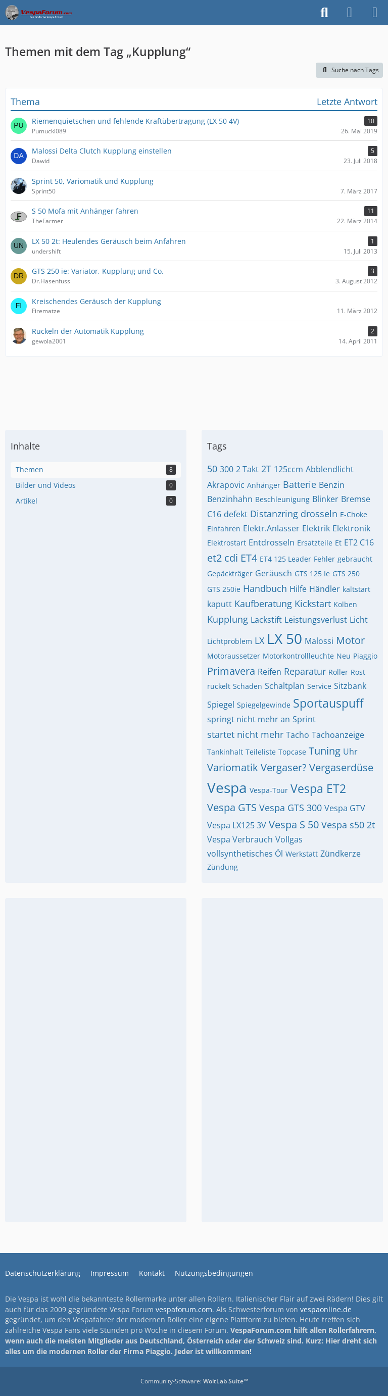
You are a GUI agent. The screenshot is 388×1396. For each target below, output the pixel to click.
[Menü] (375, 13)
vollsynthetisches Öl (245, 853)
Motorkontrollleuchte (298, 656)
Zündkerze (340, 853)
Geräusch (273, 573)
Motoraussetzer (233, 656)
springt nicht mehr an (248, 719)
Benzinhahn (230, 499)
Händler (324, 588)
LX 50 (284, 638)
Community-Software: (194, 1381)
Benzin (332, 484)
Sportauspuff (328, 703)
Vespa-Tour (269, 790)
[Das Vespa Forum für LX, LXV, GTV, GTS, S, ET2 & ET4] (38, 13)
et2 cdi (222, 558)
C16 (214, 514)
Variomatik (232, 767)
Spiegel (220, 704)
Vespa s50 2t (348, 825)
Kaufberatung (263, 603)
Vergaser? (284, 767)
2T (266, 469)
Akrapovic (226, 484)
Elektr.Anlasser (271, 528)
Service (319, 686)
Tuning (325, 751)
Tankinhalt (225, 752)
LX (259, 640)
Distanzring (274, 514)
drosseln (319, 514)
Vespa (227, 787)
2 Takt (247, 469)
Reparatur (305, 671)
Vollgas (289, 839)
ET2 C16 (359, 542)
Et (338, 542)
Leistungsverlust (315, 619)
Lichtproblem (229, 641)
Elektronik (351, 528)
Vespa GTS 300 (290, 808)
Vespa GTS (232, 807)
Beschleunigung (282, 499)
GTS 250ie (223, 589)
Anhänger (263, 485)
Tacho (297, 734)
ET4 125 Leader (285, 559)
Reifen (269, 671)
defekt (236, 514)
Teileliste (261, 752)
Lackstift (266, 619)
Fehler (324, 559)
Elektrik (316, 528)
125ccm (288, 469)
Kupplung (227, 619)
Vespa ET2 (318, 788)
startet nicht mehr (245, 734)
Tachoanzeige (338, 734)
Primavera (231, 671)
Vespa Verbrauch (240, 839)
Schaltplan (285, 685)
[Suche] (324, 13)
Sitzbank (350, 685)
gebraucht (354, 559)
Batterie (299, 484)
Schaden (247, 686)
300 (226, 469)
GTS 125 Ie (312, 573)
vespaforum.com (184, 1309)
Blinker (325, 499)
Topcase (292, 752)
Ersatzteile (314, 542)
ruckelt (218, 686)
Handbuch (265, 588)
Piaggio (365, 656)
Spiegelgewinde (263, 705)
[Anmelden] (350, 12)
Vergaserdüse (341, 767)
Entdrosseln (272, 542)
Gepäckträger (230, 573)
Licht (359, 619)
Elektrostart (226, 542)
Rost (358, 672)
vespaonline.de (326, 1309)
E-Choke (353, 514)
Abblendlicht (330, 469)
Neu (343, 656)
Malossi (319, 640)
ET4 (248, 558)
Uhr (350, 751)
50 (212, 469)
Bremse (355, 499)
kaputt (219, 604)
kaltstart (356, 589)
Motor (350, 640)
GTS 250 (346, 573)
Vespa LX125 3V (236, 825)
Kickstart (313, 603)
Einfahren (223, 528)
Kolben (345, 604)
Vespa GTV (344, 808)
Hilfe (298, 588)
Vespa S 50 (294, 824)
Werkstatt (301, 854)
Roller (338, 672)
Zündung (222, 867)
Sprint (304, 719)
